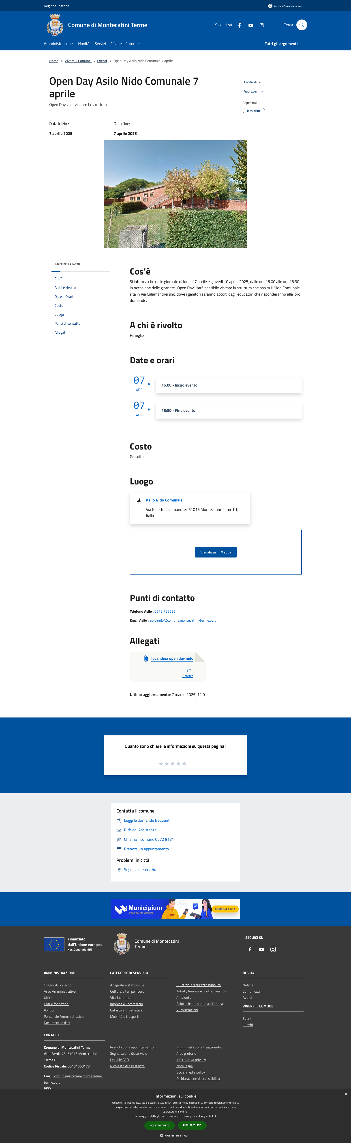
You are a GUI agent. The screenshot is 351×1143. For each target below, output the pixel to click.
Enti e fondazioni (56, 1004)
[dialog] (175, 1116)
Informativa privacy (191, 1059)
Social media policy (190, 1072)
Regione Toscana (56, 6)
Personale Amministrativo (63, 1016)
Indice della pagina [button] (67, 264)
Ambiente (183, 997)
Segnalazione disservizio (128, 1053)
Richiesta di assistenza (127, 1066)
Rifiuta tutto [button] (192, 1125)
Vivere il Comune (78, 60)
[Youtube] (248, 25)
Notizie (248, 985)
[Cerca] (301, 24)
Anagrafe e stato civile (127, 985)
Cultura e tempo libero (127, 991)
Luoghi (248, 1024)
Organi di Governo (57, 985)
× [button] (346, 1094)
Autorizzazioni (187, 1010)
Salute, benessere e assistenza (199, 1003)
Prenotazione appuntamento (132, 1047)
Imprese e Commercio (126, 1004)
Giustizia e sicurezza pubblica (198, 984)
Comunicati (251, 991)
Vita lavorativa (121, 997)
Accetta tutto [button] (159, 1125)
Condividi (253, 82)
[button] (175, 1135)
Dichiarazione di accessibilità (198, 1078)
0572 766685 (165, 611)
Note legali (184, 1066)
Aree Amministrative (60, 991)
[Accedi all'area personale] (285, 6)
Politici (49, 1010)
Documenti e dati (57, 1022)
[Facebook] (237, 25)
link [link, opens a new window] (214, 1116)
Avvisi (247, 997)
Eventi (102, 60)
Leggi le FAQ (119, 1059)
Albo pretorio (186, 1053)
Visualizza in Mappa (215, 552)
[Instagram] (259, 25)
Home (53, 60)
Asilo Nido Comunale (164, 500)
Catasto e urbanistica (126, 1010)
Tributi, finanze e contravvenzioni (201, 991)
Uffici (48, 997)
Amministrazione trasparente (198, 1047)
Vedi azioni (254, 91)
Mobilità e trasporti (124, 1016)
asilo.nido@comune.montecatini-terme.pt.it (183, 620)
